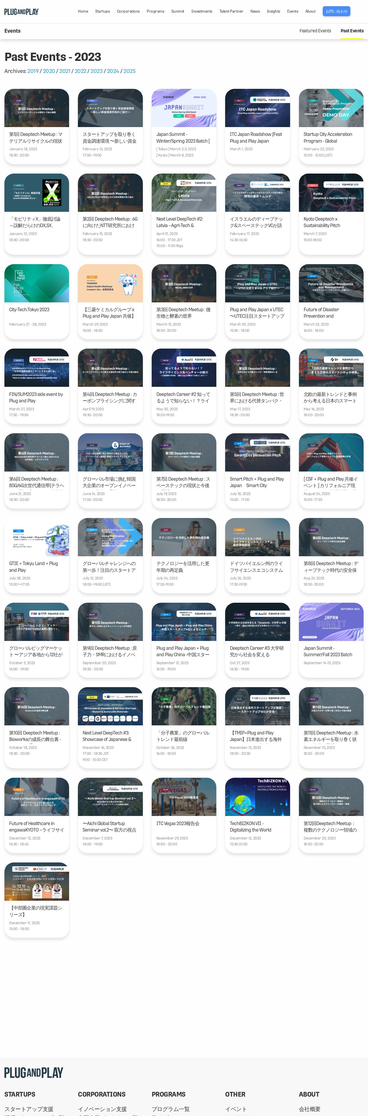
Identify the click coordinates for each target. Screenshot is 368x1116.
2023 (97, 71)
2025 (129, 71)
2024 (113, 71)
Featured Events (315, 31)
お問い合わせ (337, 11)
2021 (64, 71)
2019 (33, 71)
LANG (361, 11)
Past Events (352, 31)
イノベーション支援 (102, 1109)
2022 (80, 71)
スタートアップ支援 (28, 1109)
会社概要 (310, 1109)
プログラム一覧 (171, 1109)
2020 (49, 71)
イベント (236, 1109)
